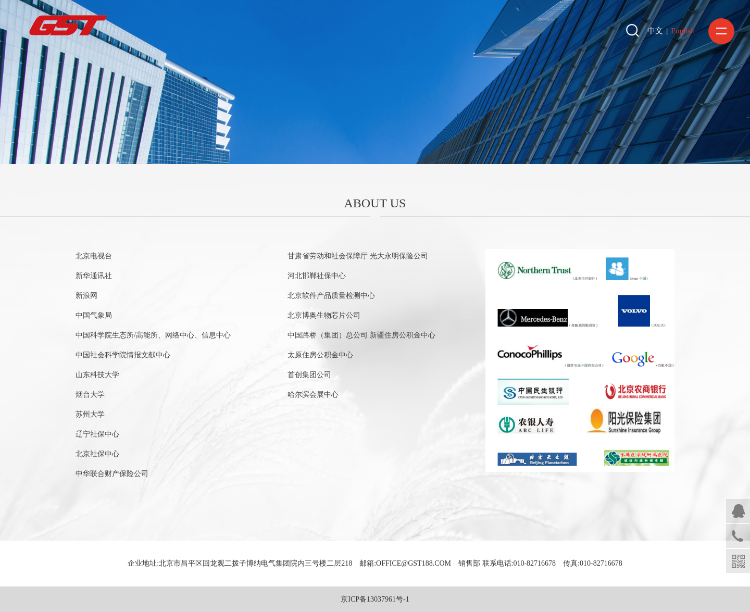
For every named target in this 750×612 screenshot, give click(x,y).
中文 (655, 31)
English (683, 31)
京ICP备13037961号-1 (375, 599)
